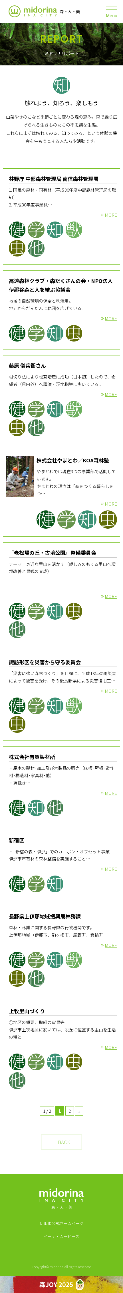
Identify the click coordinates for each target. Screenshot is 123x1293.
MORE (111, 215)
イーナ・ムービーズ (61, 1236)
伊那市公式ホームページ (62, 1223)
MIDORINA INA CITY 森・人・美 (61, 1200)
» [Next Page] (79, 1111)
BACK (64, 1141)
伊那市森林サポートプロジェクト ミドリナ (33, 11)
